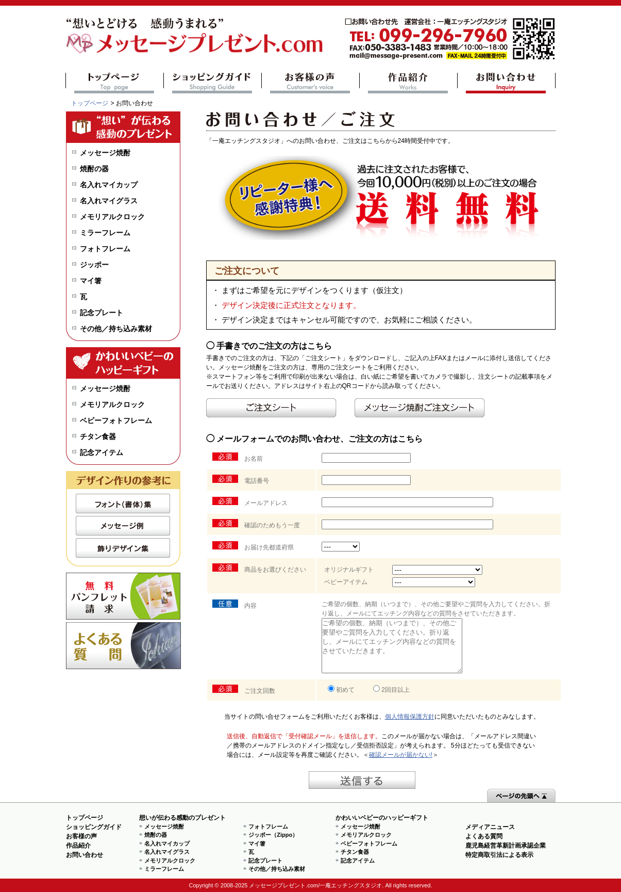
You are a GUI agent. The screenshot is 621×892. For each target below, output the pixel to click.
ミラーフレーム (105, 233)
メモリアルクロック (112, 217)
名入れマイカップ (109, 185)
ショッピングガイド (212, 83)
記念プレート (101, 313)
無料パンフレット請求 (123, 596)
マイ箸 (91, 281)
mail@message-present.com (450, 39)
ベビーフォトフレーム (116, 420)
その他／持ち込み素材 (116, 329)
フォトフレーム (105, 249)
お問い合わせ (506, 83)
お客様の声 (310, 83)
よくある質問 (123, 645)
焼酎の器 (94, 169)
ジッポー (94, 265)
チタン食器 (98, 436)
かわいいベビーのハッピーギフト (381, 817)
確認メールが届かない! (400, 754)
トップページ (114, 83)
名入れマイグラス (109, 201)
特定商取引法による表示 (499, 854)
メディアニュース (490, 827)
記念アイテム (101, 452)
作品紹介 (408, 83)
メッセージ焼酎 (105, 153)
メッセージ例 (123, 526)
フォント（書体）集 (123, 503)
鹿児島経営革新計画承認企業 (505, 845)
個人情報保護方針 (409, 716)
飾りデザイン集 (123, 548)
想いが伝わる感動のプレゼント (182, 817)
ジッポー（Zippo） (273, 835)
